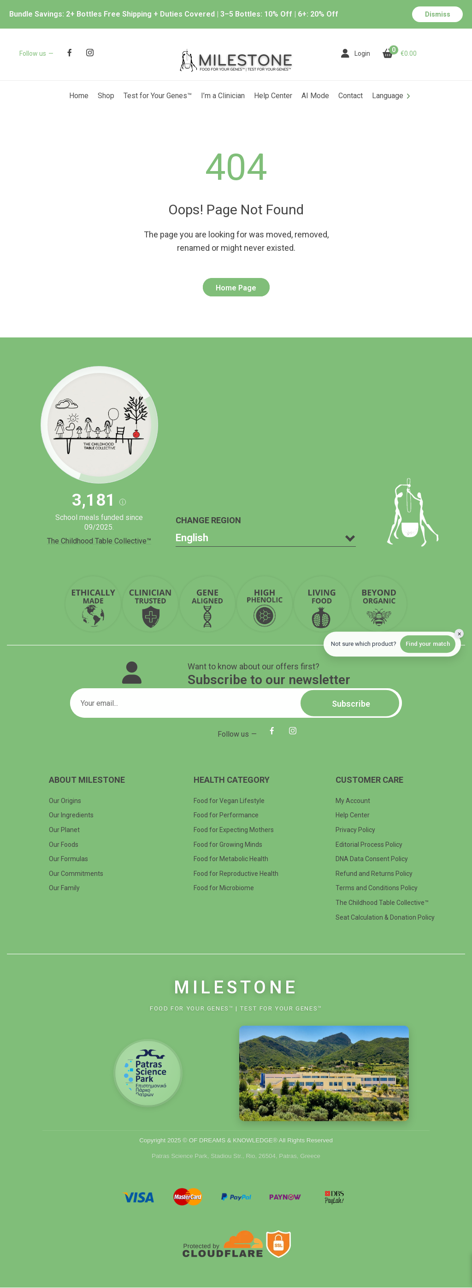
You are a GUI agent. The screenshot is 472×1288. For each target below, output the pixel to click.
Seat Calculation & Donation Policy (385, 917)
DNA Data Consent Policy (372, 859)
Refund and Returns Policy (374, 873)
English (192, 538)
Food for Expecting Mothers (234, 829)
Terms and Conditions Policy (377, 888)
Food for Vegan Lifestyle (229, 800)
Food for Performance (226, 815)
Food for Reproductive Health (236, 873)
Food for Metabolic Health (231, 859)
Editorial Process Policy (369, 844)
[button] (122, 502)
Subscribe (349, 704)
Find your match (428, 643)
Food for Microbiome (224, 888)
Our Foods (63, 844)
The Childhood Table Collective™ (99, 541)
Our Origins (65, 800)
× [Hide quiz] (459, 634)
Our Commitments (76, 873)
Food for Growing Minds (228, 844)
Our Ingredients (71, 815)
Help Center (353, 815)
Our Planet (64, 829)
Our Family (64, 888)
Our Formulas (68, 859)
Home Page (236, 288)
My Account (353, 800)
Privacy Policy (355, 829)
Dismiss (437, 14)
